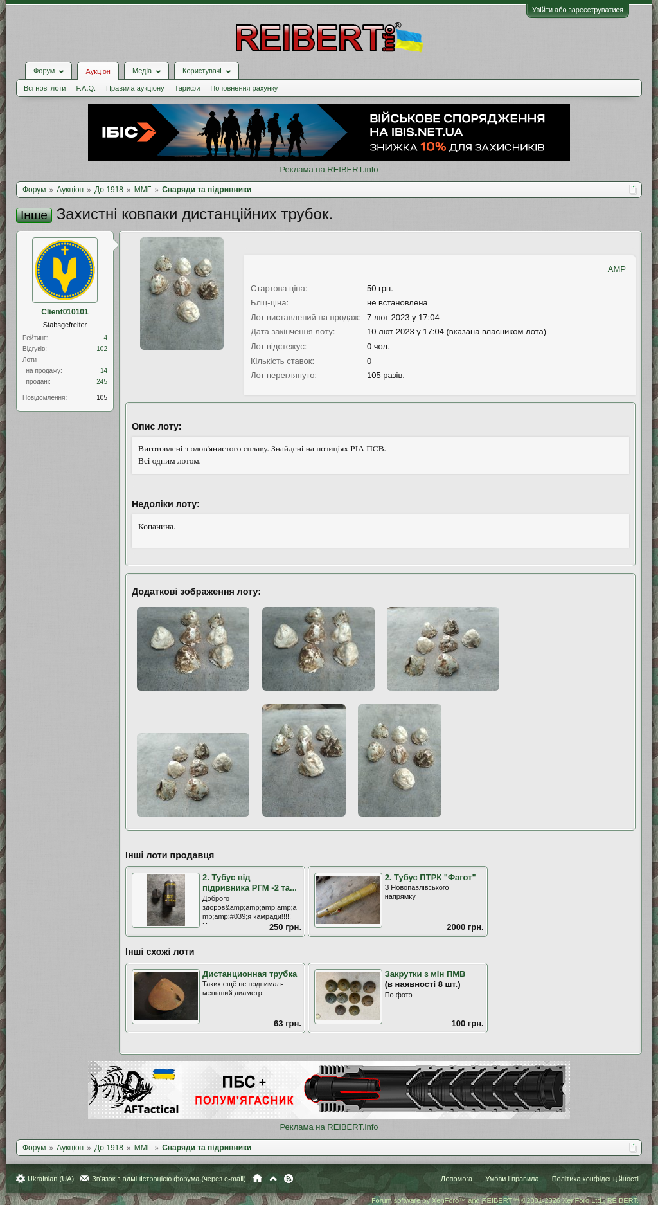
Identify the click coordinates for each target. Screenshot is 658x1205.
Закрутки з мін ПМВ (425, 974)
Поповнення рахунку (244, 88)
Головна (257, 1178)
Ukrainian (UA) (51, 1178)
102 (101, 348)
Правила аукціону (135, 88)
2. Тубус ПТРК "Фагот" (430, 877)
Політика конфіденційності (595, 1178)
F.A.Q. (86, 88)
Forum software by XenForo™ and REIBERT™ (505, 1200)
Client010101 (64, 311)
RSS (288, 1178)
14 (103, 370)
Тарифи (187, 88)
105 (101, 397)
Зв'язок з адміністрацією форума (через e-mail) (169, 1178)
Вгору (273, 1178)
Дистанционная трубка (249, 974)
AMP (617, 269)
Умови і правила (511, 1178)
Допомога (456, 1178)
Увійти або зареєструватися (577, 10)
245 (101, 381)
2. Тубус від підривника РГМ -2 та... (249, 883)
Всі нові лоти (45, 88)
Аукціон (97, 71)
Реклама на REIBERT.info (329, 169)
